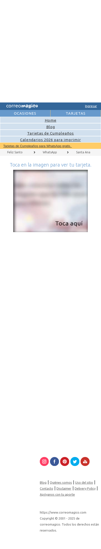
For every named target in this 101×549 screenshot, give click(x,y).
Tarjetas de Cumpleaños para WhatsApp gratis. (37, 146)
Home (50, 120)
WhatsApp (50, 152)
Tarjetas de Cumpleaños (50, 133)
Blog (50, 127)
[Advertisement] (50, 50)
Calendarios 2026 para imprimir (50, 140)
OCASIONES (25, 113)
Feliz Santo (15, 152)
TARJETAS (76, 113)
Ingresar (91, 106)
